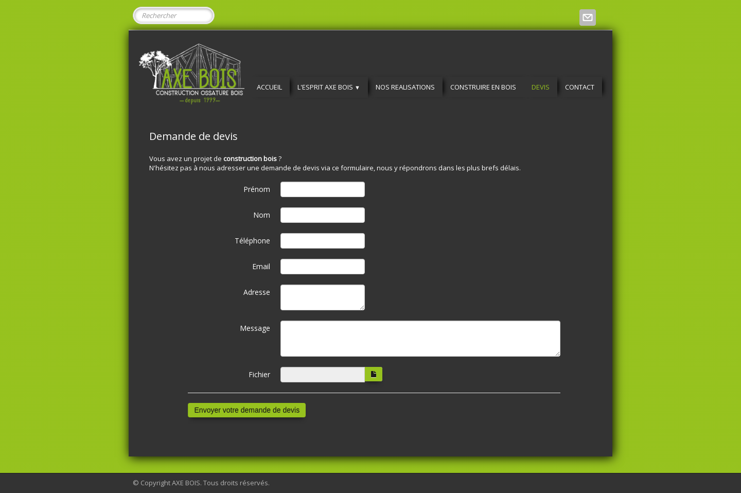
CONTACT (579, 87)
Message (255, 328)
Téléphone (252, 240)
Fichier (259, 374)
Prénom (256, 189)
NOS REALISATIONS (405, 87)
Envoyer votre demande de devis (247, 410)
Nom (261, 215)
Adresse (256, 292)
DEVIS (541, 87)
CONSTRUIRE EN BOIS (483, 87)
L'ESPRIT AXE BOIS (328, 87)
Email (261, 266)
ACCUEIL (269, 87)
